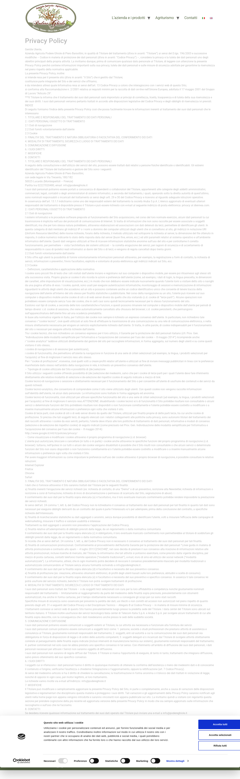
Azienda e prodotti (110, 726)
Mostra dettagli (175, 772)
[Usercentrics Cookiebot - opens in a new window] (21, 772)
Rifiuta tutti (203, 757)
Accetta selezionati (203, 746)
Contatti (190, 18)
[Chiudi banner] (235, 732)
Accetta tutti (203, 735)
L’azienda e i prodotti (128, 18)
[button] (110, 726)
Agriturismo (164, 18)
